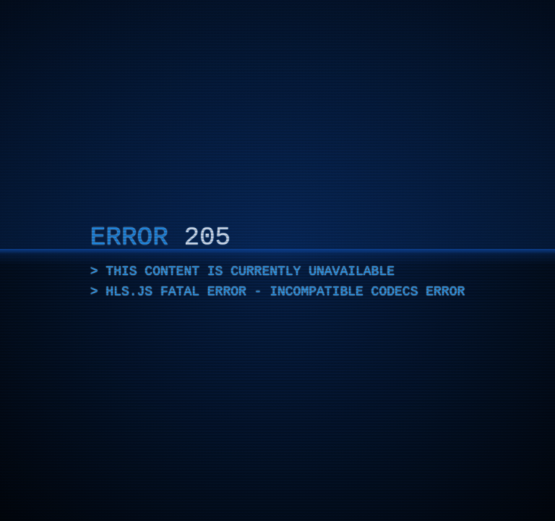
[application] (277, 260)
